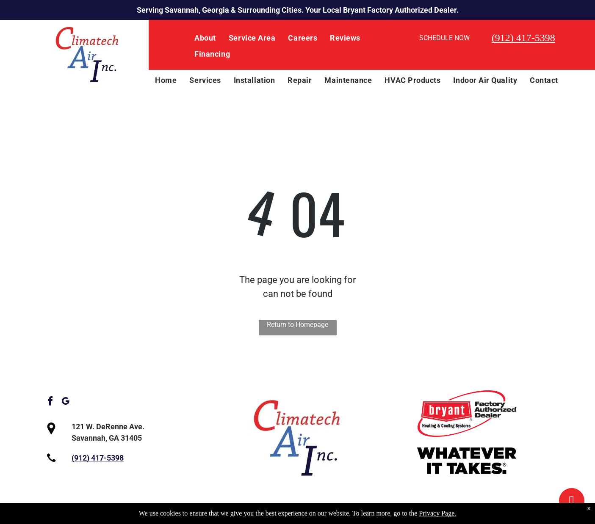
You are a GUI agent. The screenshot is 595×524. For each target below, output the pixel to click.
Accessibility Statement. (366, 514)
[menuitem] (205, 38)
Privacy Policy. (300, 514)
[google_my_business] (65, 402)
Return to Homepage (297, 325)
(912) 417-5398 (523, 37)
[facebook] (50, 402)
